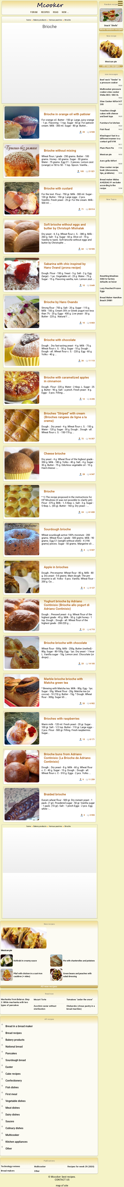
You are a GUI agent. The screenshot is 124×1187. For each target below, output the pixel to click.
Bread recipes (13, 1033)
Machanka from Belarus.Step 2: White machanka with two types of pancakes (15, 1002)
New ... (65, 12)
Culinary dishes (14, 1128)
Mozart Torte (40, 999)
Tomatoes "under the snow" (80, 999)
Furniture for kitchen (110, 123)
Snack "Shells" (111, 25)
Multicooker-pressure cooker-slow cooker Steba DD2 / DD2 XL (110, 92)
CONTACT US (62, 1179)
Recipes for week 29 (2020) (80, 1166)
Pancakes (11, 1053)
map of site (62, 1185)
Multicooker (12, 1135)
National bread (14, 1046)
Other (8, 1148)
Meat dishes (12, 1107)
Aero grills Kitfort (108, 161)
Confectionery (13, 1080)
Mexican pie (111, 61)
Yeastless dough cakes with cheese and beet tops (109, 113)
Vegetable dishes (15, 1101)
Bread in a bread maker (19, 1026)
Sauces (9, 1121)
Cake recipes (13, 1073)
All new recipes (49, 986)
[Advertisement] (49, 54)
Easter (9, 1067)
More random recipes (111, 29)
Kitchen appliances (16, 1141)
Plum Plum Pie (107, 148)
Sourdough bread (15, 1060)
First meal (11, 1094)
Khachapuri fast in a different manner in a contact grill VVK (110, 138)
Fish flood (104, 129)
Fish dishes (12, 1087)
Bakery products (14, 1039)
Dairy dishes (12, 1114)
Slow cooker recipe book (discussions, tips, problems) (109, 170)
